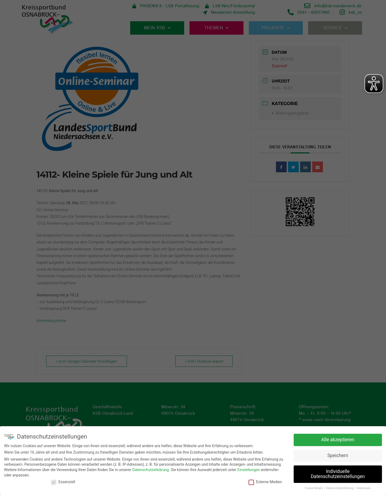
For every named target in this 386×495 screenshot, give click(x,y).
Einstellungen (248, 469)
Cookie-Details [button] (314, 487)
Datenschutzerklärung (150, 469)
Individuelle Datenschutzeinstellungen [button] (338, 473)
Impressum (363, 487)
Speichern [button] (337, 454)
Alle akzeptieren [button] (337, 439)
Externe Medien (265, 481)
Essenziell (63, 481)
